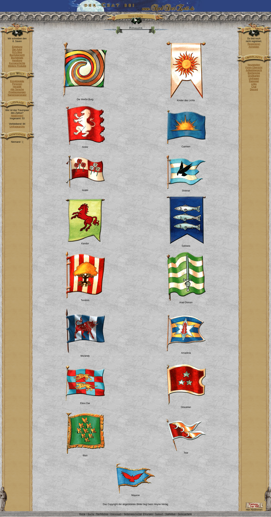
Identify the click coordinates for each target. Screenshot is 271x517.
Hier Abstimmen (254, 508)
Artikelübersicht (254, 70)
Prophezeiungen (17, 92)
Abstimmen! (17, 115)
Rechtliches (102, 514)
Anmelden (253, 46)
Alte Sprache (17, 89)
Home (131, 16)
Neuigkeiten (254, 64)
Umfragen (254, 78)
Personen (17, 84)
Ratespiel (254, 81)
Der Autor (17, 49)
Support (159, 514)
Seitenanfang (185, 514)
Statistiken (170, 514)
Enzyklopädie (17, 81)
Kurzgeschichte (17, 63)
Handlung (17, 60)
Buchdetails (17, 57)
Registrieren (254, 44)
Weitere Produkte (17, 66)
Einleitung (17, 46)
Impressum (116, 514)
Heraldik (17, 86)
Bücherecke (254, 73)
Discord (254, 89)
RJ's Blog (17, 52)
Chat (253, 86)
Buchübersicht (17, 55)
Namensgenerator (17, 95)
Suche (139, 16)
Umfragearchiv (17, 126)
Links (254, 84)
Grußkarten (254, 75)
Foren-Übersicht (253, 67)
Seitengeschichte (133, 514)
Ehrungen (148, 514)
